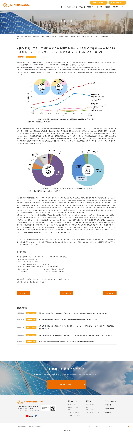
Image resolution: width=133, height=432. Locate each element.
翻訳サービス (89, 410)
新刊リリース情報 (34, 36)
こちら (54, 279)
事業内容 (82, 7)
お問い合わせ (98, 3)
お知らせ (107, 7)
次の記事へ (110, 293)
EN (125, 6)
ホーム (63, 7)
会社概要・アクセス (73, 407)
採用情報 (115, 7)
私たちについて (72, 7)
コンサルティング (90, 404)
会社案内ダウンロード (74, 415)
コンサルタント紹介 (73, 412)
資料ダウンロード (117, 3)
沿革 (69, 410)
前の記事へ (23, 293)
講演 (87, 407)
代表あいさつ (71, 404)
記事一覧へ (66, 293)
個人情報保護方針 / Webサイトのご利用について (30, 426)
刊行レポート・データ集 (94, 7)
